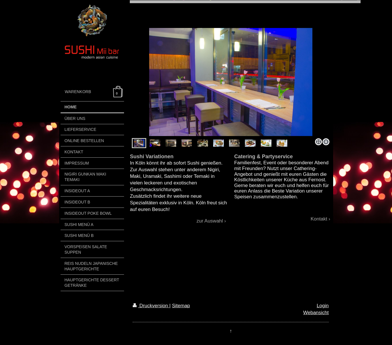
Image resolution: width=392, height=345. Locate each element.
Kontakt (319, 219)
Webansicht (316, 312)
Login (323, 305)
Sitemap (181, 305)
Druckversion (151, 305)
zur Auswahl (209, 221)
